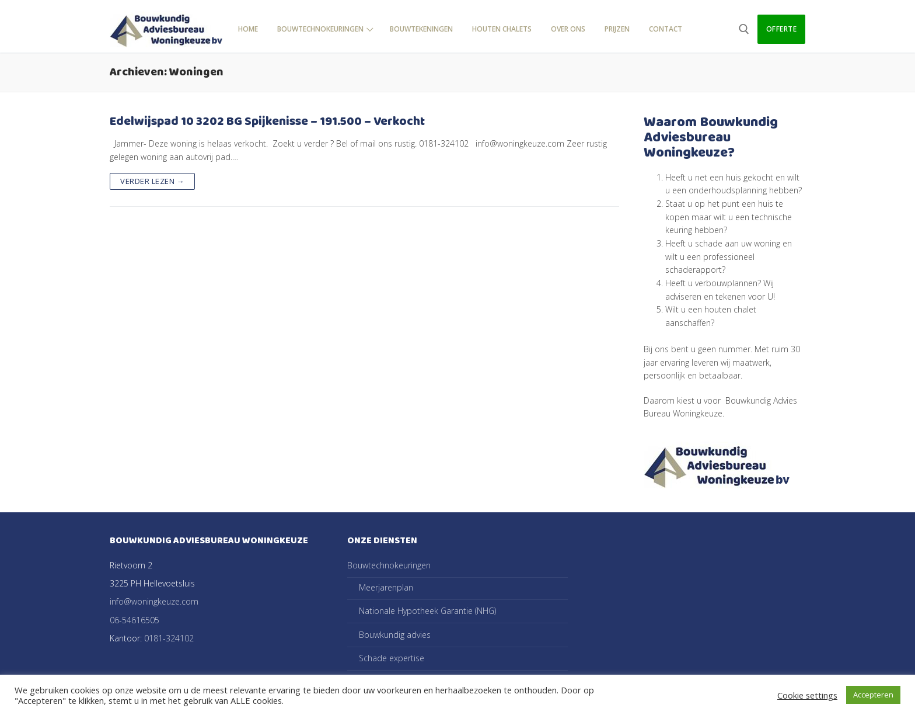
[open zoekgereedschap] (744, 29)
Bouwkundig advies (395, 634)
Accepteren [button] (873, 694)
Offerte (781, 28)
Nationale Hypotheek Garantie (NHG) (427, 610)
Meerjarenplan (386, 587)
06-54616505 (134, 620)
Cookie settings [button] (807, 695)
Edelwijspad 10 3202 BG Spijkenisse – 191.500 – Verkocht (267, 121)
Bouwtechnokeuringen (390, 565)
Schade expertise (391, 658)
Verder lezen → (152, 181)
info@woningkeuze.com (154, 601)
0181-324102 (169, 638)
